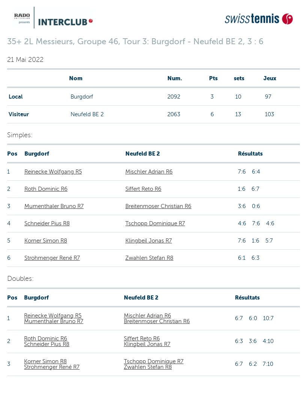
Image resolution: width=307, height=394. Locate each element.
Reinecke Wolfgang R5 (53, 172)
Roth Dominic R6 (46, 189)
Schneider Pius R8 (47, 223)
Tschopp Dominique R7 (155, 223)
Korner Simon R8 (45, 241)
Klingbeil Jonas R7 (148, 241)
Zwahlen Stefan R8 (149, 258)
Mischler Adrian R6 (149, 172)
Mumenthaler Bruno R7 (54, 206)
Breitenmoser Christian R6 (158, 206)
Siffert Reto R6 (143, 189)
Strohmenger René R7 (52, 258)
